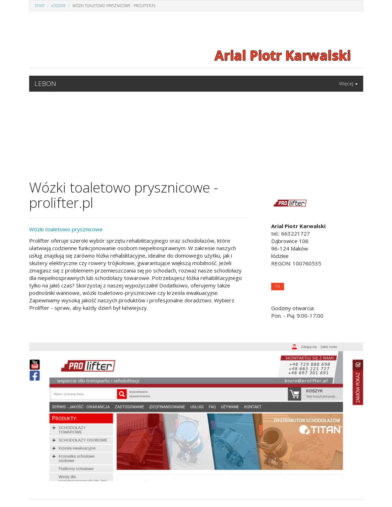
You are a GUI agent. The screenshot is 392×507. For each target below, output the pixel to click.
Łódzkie (58, 5)
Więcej (348, 83)
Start (39, 5)
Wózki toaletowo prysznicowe (66, 229)
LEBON (45, 83)
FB (277, 286)
